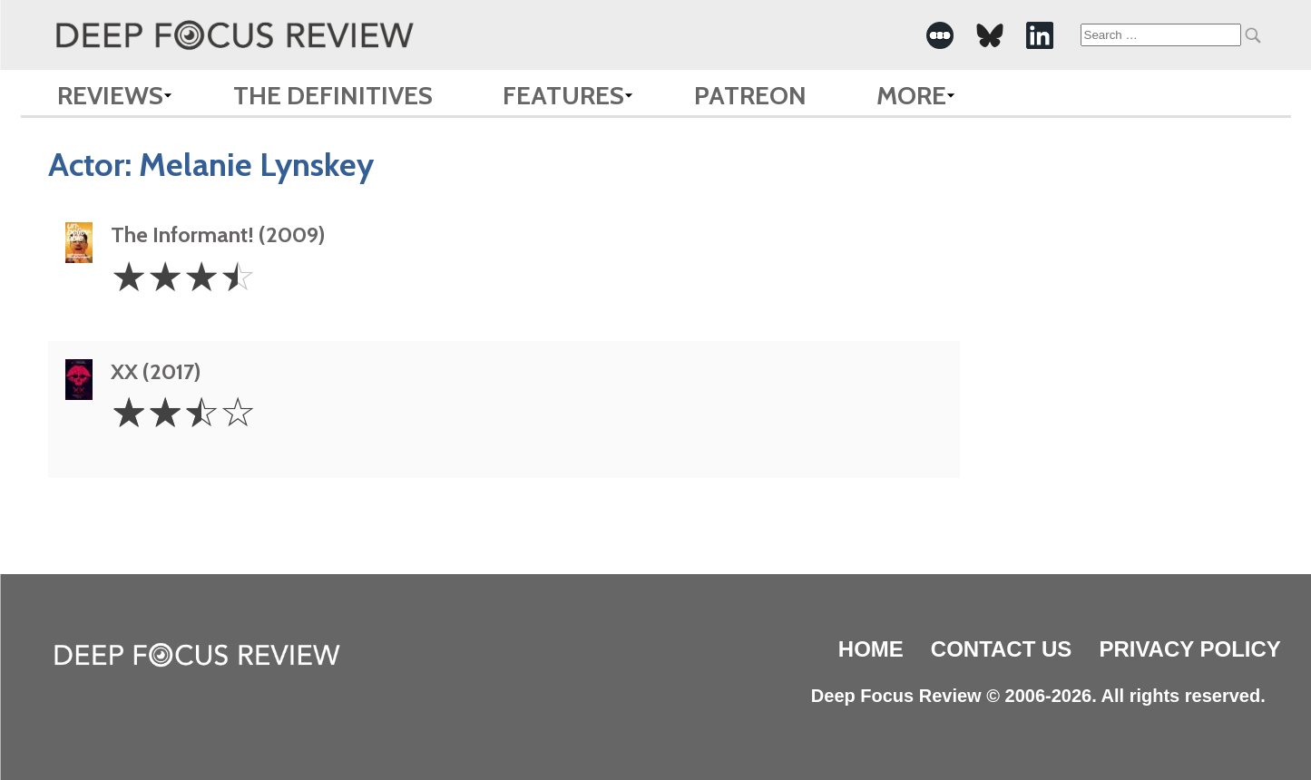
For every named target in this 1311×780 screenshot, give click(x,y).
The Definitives (333, 95)
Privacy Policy (1189, 649)
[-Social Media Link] (940, 35)
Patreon (750, 95)
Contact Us (1001, 649)
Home (871, 649)
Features (563, 95)
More (911, 95)
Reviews (110, 95)
